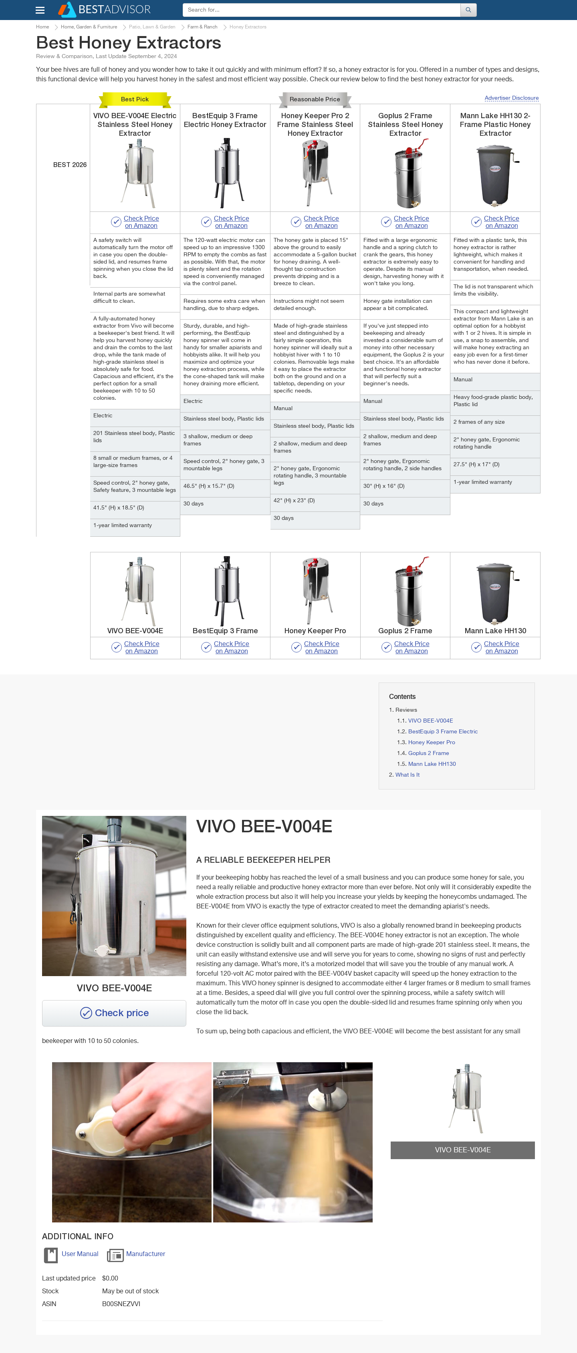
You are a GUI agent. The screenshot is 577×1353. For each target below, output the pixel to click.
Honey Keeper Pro (431, 742)
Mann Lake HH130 (432, 764)
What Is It (407, 775)
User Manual (70, 1257)
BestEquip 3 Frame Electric (443, 732)
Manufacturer (136, 1257)
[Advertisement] (115, 739)
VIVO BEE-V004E (430, 721)
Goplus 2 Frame (428, 753)
